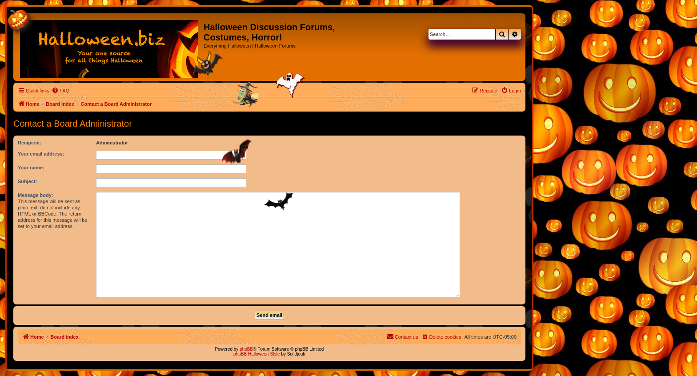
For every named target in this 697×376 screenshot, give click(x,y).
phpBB (246, 349)
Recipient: (29, 142)
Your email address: (41, 153)
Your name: (31, 167)
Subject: (27, 181)
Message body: (35, 195)
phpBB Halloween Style (256, 354)
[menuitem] (60, 90)
